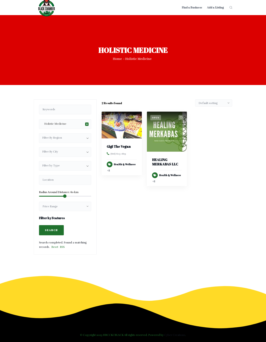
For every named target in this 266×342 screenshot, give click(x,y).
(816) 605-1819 (118, 153)
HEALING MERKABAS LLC (165, 161)
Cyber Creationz (174, 335)
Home (117, 59)
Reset (54, 247)
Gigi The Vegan (119, 146)
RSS (62, 247)
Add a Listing (215, 7)
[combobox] (65, 124)
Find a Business (192, 7)
